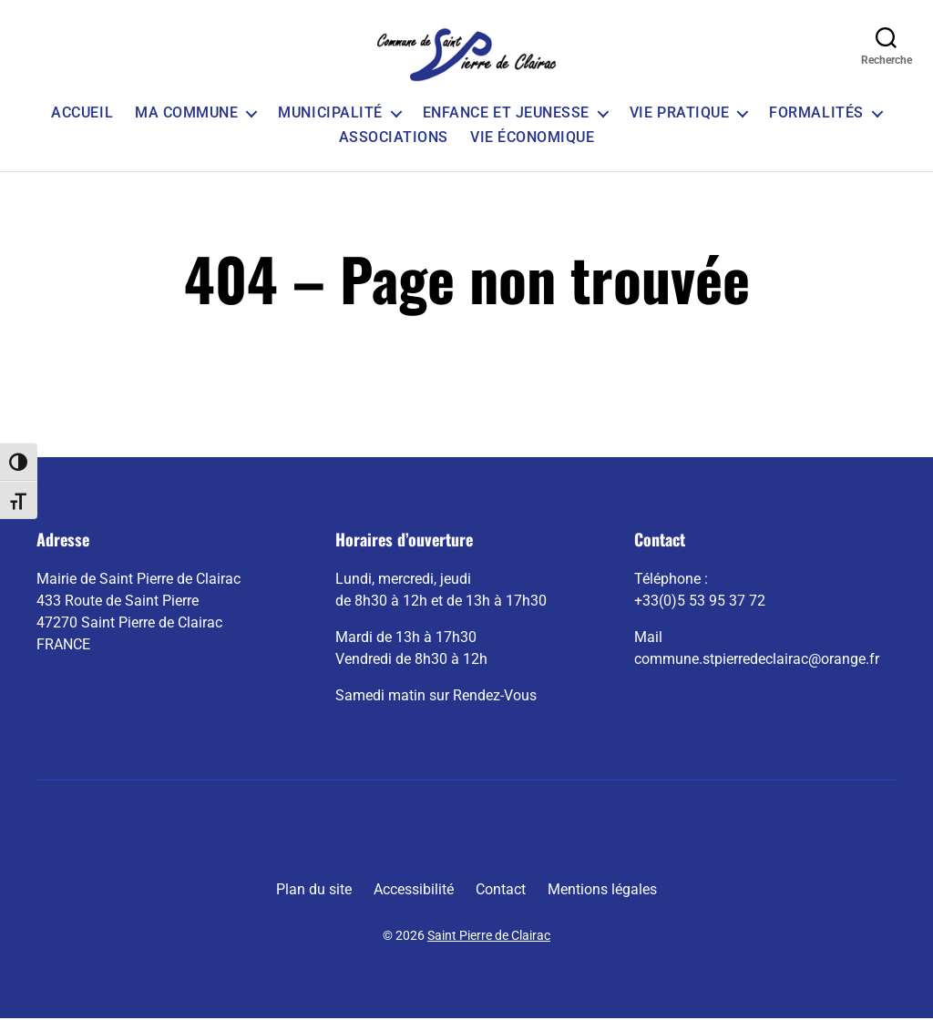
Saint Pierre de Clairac (488, 947)
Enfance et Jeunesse (506, 124)
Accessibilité (414, 901)
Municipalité (330, 124)
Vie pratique (679, 124)
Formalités (816, 124)
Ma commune (186, 124)
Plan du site (314, 901)
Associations (393, 149)
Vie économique (532, 149)
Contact (501, 901)
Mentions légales (602, 901)
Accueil (82, 124)
